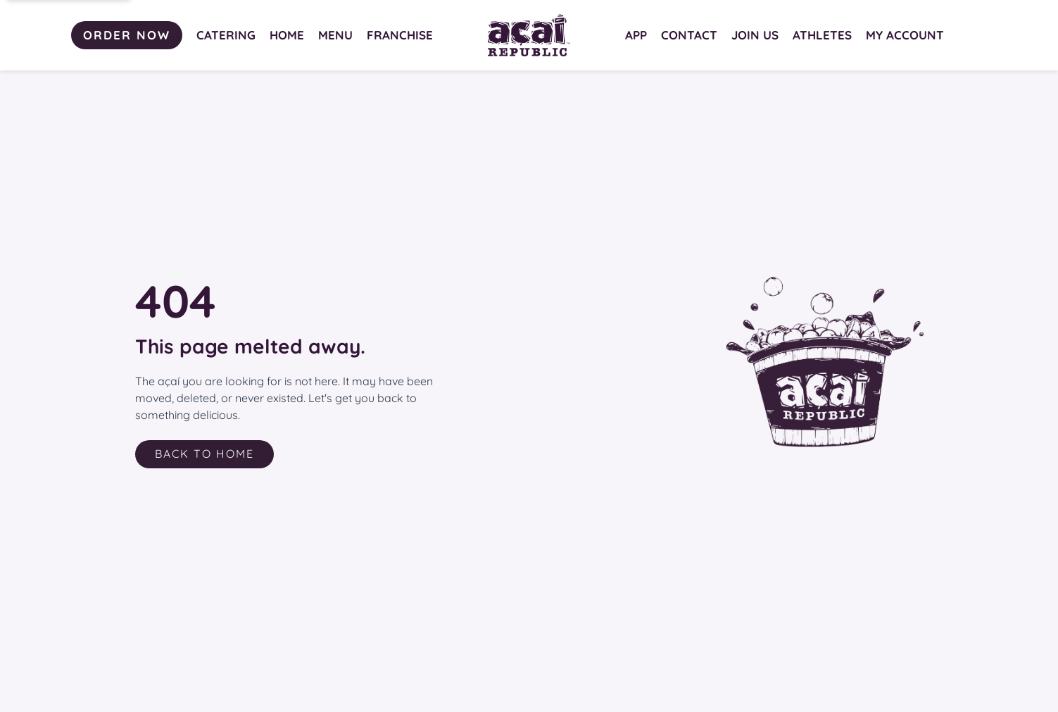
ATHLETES (822, 34)
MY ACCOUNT (905, 34)
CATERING (226, 34)
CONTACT (689, 34)
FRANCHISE (400, 34)
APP (636, 34)
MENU (335, 34)
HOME (287, 34)
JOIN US (755, 34)
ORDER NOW (126, 34)
